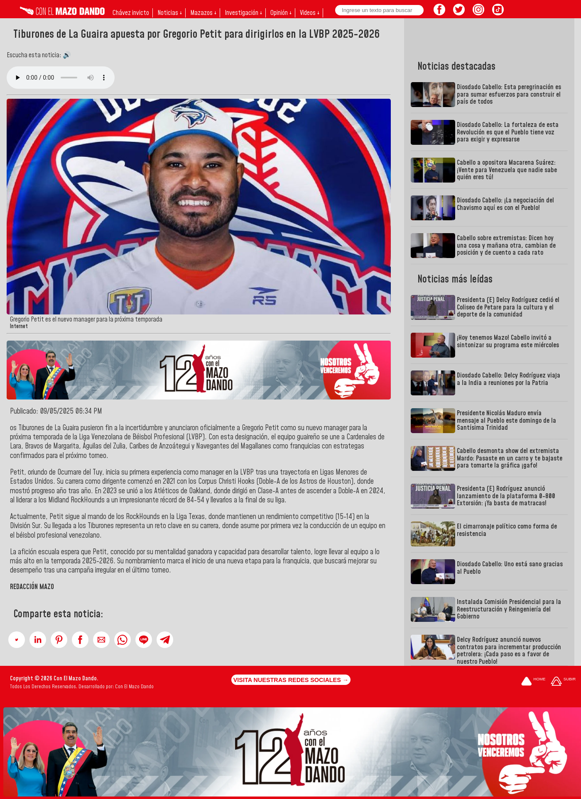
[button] (16, 639)
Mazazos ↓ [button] (203, 12)
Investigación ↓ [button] (243, 12)
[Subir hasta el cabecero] (563, 682)
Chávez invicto (131, 12)
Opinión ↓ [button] (281, 12)
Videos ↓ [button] (309, 12)
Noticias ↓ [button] (169, 12)
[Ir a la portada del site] (533, 682)
